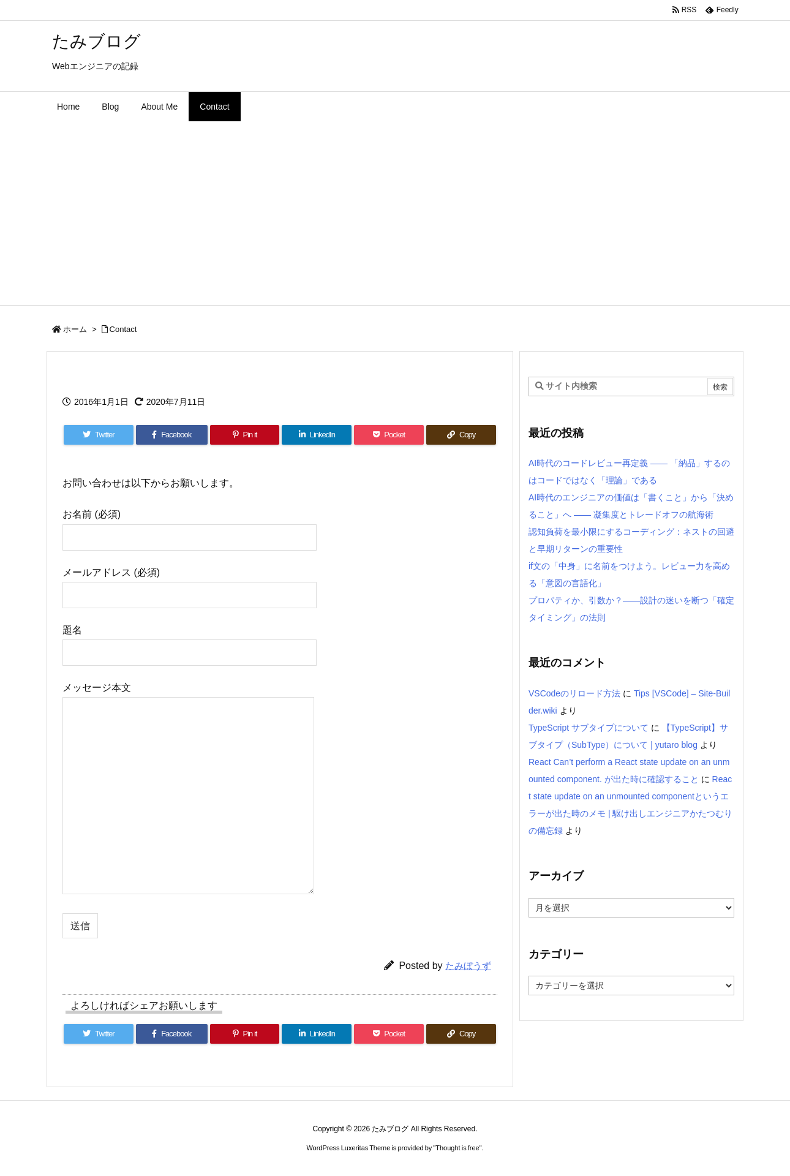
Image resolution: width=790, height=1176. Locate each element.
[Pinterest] (245, 435)
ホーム (75, 329)
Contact (123, 329)
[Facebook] (172, 435)
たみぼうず (468, 965)
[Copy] (461, 435)
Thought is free (457, 1148)
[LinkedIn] (317, 435)
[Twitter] (99, 435)
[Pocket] (389, 435)
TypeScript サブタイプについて (589, 728)
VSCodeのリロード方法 (574, 693)
